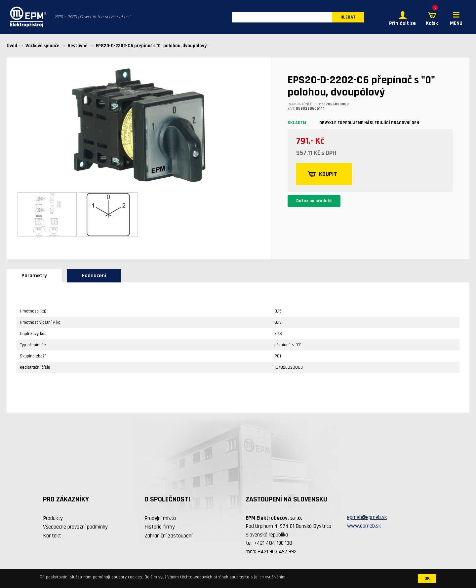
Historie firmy (159, 527)
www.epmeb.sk (364, 526)
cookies (135, 577)
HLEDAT (348, 17)
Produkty (53, 518)
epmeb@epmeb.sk (367, 517)
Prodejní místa (160, 518)
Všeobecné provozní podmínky (75, 527)
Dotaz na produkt (314, 201)
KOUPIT (322, 174)
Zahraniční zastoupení (168, 535)
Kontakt (52, 535)
